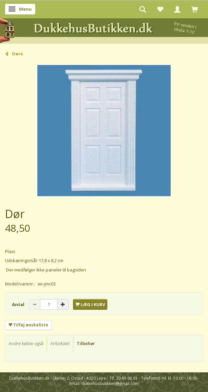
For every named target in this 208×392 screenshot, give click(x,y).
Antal (18, 304)
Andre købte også (26, 343)
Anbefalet (60, 343)
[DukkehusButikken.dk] (104, 29)
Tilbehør (86, 343)
